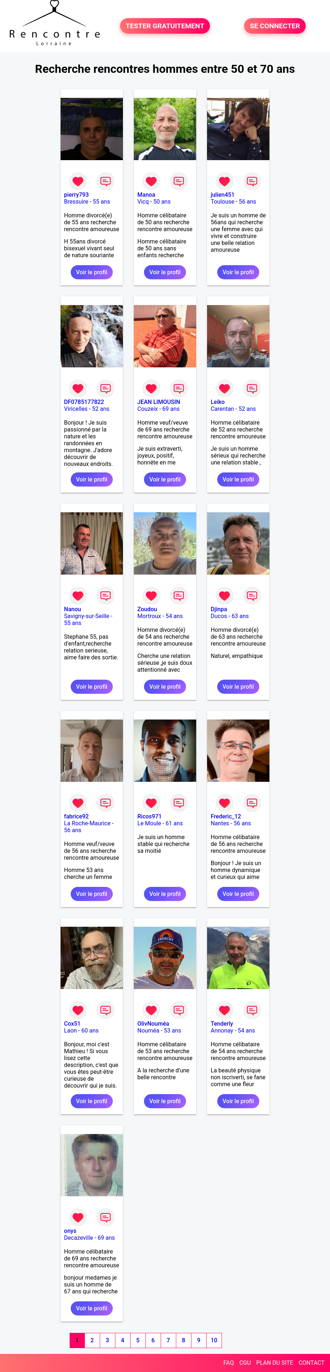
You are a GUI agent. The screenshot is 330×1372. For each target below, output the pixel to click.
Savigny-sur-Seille (87, 616)
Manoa (146, 194)
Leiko (218, 402)
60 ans (90, 1030)
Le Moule (149, 823)
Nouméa (148, 1030)
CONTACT (311, 1362)
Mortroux (149, 616)
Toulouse (222, 201)
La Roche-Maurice (87, 823)
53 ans (172, 1030)
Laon (70, 1030)
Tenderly (222, 1023)
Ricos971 (149, 816)
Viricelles (76, 408)
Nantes (220, 823)
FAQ (228, 1362)
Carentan (222, 408)
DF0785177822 (84, 402)
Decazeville (78, 1237)
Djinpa (219, 609)
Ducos (219, 616)
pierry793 (76, 194)
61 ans (174, 823)
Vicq (143, 201)
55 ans (101, 201)
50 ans (162, 201)
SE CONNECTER (275, 26)
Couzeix (147, 408)
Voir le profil (91, 272)
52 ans (101, 408)
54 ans (174, 616)
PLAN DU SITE (274, 1362)
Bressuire (76, 201)
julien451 (223, 194)
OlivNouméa (153, 1023)
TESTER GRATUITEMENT (165, 26)
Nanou (72, 609)
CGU (245, 1362)
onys (70, 1230)
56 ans (247, 201)
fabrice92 (76, 816)
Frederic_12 (226, 816)
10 (214, 1340)
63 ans (240, 616)
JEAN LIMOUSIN (158, 402)
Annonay (222, 1030)
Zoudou (147, 609)
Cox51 (72, 1023)
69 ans (171, 408)
